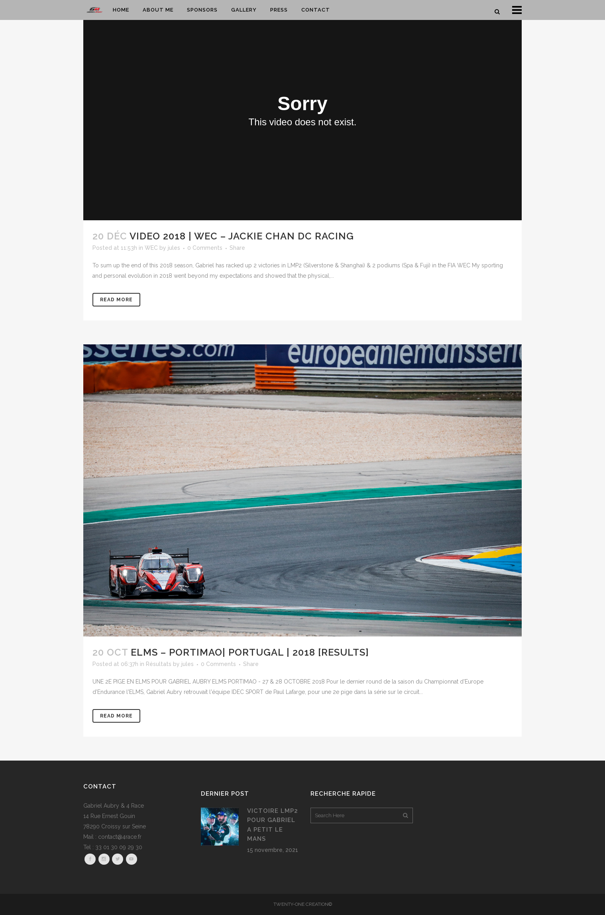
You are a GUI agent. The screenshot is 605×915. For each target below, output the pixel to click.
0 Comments (204, 248)
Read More (116, 299)
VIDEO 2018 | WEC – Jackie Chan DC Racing (242, 236)
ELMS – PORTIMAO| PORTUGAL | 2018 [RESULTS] (250, 652)
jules (174, 248)
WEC (151, 248)
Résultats (158, 664)
